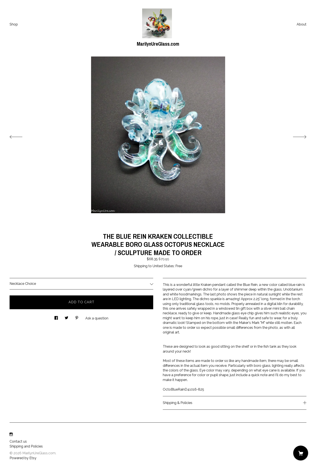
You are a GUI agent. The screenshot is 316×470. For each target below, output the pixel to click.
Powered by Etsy (23, 458)
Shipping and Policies (26, 446)
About (301, 24)
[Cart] (300, 453)
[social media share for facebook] (56, 317)
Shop (14, 24)
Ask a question (96, 318)
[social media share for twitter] (66, 317)
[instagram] (11, 434)
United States (163, 266)
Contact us (18, 441)
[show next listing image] (295, 135)
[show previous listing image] (20, 135)
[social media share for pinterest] (77, 317)
